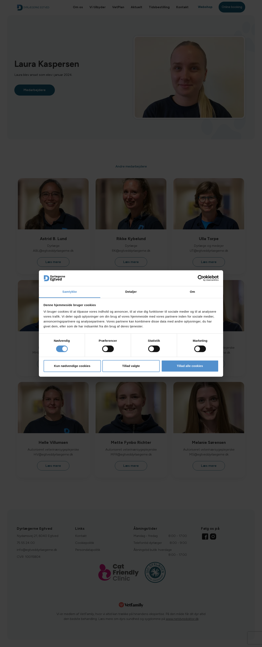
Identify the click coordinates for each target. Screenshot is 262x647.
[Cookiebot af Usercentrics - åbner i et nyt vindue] (201, 278)
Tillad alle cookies (190, 366)
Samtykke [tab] (69, 291)
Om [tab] (192, 291)
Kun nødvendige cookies (72, 366)
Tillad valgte (131, 366)
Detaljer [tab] (131, 291)
